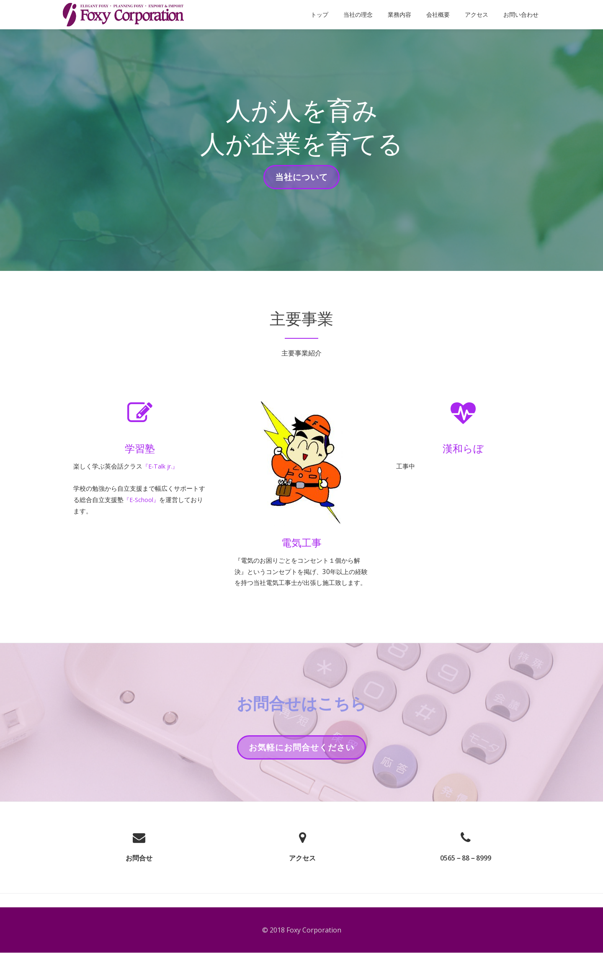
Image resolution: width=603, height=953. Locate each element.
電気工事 (301, 542)
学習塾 (140, 448)
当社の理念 (358, 14)
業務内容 (399, 14)
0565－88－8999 (465, 871)
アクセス (476, 14)
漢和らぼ (463, 448)
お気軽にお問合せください (301, 763)
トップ (319, 14)
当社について (301, 179)
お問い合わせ (521, 14)
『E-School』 (160, 501)
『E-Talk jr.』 (167, 466)
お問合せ (139, 871)
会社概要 (438, 14)
